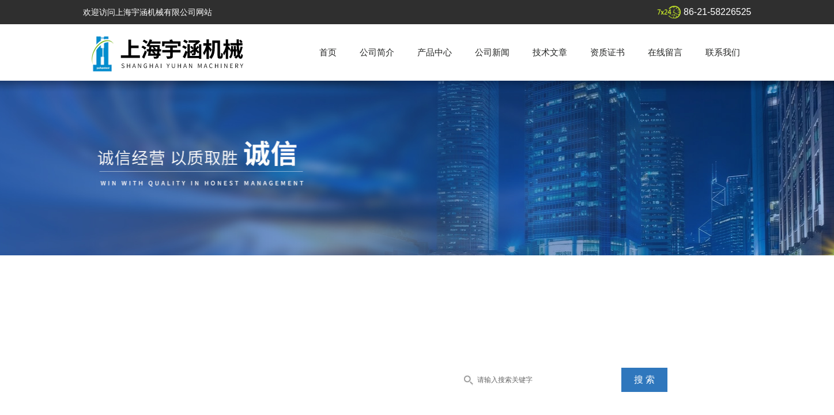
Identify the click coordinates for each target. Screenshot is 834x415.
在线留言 (665, 52)
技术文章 (550, 52)
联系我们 (722, 52)
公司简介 (377, 52)
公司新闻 (492, 52)
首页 (328, 52)
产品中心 (434, 52)
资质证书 (607, 52)
